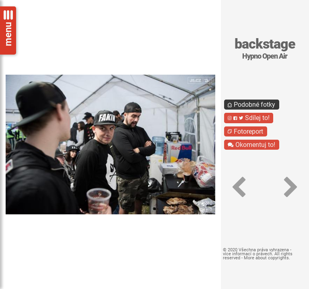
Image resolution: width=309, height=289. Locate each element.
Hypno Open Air (264, 56)
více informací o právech (247, 253)
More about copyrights (266, 258)
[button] (239, 187)
